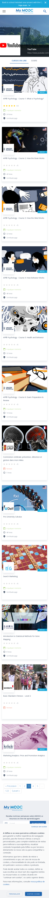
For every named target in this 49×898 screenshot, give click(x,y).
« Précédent (10, 778)
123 (7, 783)
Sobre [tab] (34, 53)
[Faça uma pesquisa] (45, 4)
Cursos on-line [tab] (19, 53)
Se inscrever (38, 815)
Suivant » (16, 783)
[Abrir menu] (4, 4)
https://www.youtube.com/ (38, 45)
